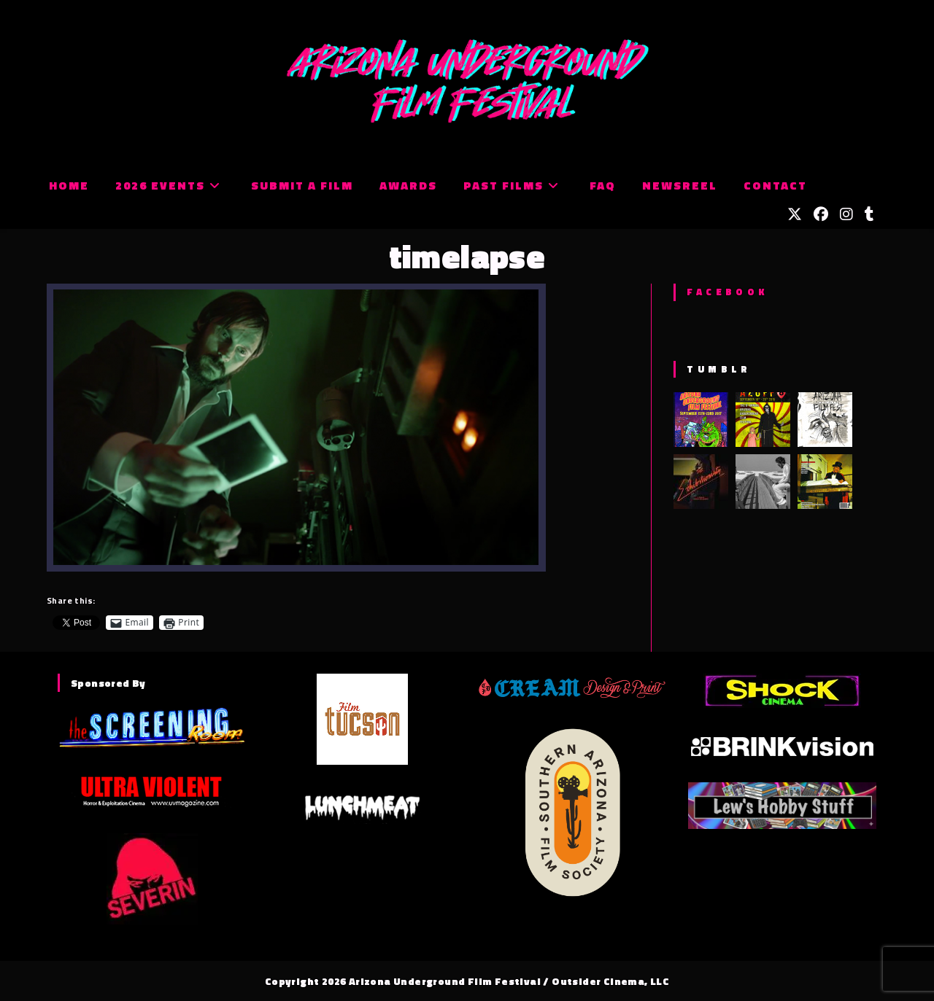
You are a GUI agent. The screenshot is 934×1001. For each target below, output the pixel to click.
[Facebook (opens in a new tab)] (821, 214)
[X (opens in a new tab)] (794, 214)
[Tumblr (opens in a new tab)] (869, 214)
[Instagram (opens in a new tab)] (846, 214)
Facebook (727, 291)
